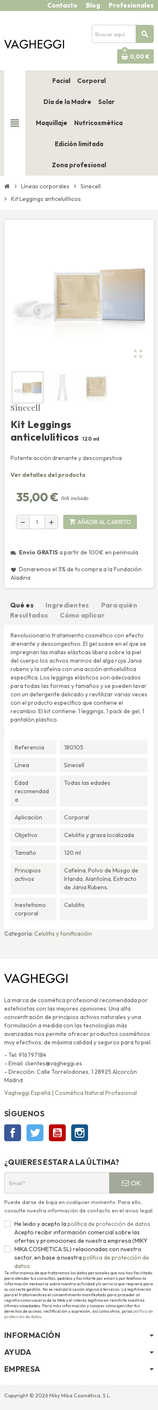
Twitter (35, 1132)
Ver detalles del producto (48, 475)
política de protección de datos (108, 1224)
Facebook (12, 1132)
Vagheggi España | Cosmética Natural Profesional (70, 1093)
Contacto (62, 5)
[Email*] (56, 1182)
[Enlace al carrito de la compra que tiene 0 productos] (135, 56)
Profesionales (131, 5)
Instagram (79, 1132)
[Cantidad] (37, 522)
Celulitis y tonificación (63, 933)
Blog (93, 5)
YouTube (57, 1132)
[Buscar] (122, 34)
